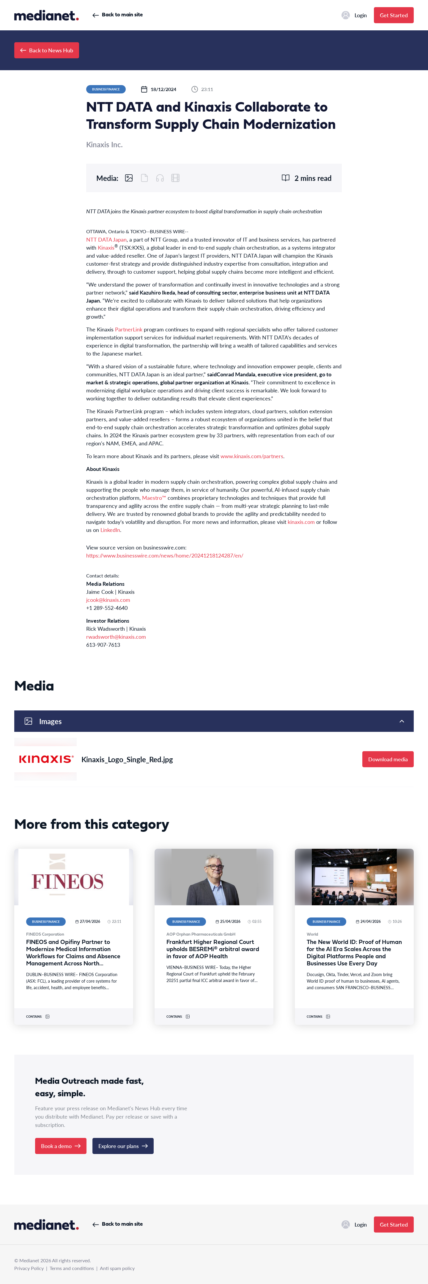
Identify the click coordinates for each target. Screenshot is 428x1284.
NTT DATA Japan (106, 239)
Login (354, 15)
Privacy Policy (29, 1268)
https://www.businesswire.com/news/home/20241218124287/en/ (164, 555)
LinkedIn (110, 529)
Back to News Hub (46, 50)
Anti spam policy (117, 1268)
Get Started (394, 15)
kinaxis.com (301, 521)
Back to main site (117, 15)
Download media (388, 759)
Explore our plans (123, 1146)
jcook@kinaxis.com (108, 599)
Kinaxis (106, 247)
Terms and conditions (72, 1268)
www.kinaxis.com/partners (252, 456)
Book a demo (61, 1146)
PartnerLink (128, 329)
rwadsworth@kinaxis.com (116, 636)
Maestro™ (154, 497)
